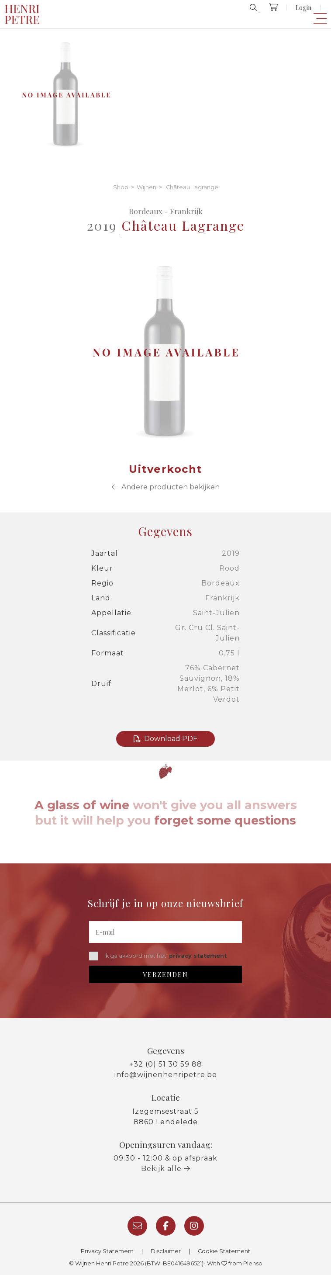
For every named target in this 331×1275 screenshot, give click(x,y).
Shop (120, 187)
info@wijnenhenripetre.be (165, 1075)
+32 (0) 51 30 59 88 (165, 1064)
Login (303, 7)
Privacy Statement (107, 1251)
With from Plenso (234, 1263)
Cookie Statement (224, 1251)
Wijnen (146, 187)
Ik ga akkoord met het (158, 956)
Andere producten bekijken (166, 487)
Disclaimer (166, 1251)
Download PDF (165, 739)
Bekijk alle (165, 1168)
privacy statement (198, 956)
